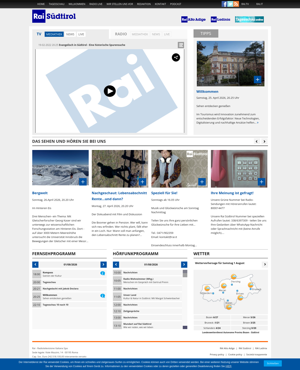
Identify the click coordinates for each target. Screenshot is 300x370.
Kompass (48, 272)
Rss (236, 4)
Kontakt (160, 4)
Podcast (175, 4)
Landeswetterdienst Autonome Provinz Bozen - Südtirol (230, 332)
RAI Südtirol (245, 348)
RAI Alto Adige (227, 348)
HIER (229, 366)
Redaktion (144, 4)
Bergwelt (40, 192)
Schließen (273, 363)
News (70, 34)
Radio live (96, 4)
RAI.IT (259, 4)
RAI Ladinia (261, 348)
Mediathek (54, 34)
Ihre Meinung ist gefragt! (232, 192)
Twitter (230, 4)
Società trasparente (256, 354)
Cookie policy (235, 354)
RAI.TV (245, 4)
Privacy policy (217, 354)
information (102, 272)
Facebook (224, 4)
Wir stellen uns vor (120, 4)
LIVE (81, 34)
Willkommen (77, 4)
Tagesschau (57, 4)
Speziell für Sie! (164, 192)
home (41, 4)
